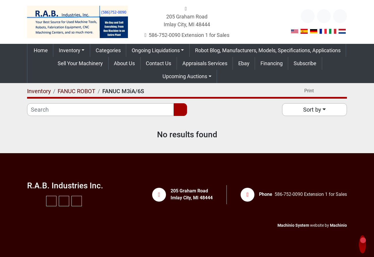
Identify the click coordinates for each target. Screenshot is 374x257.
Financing (271, 63)
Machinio (338, 225)
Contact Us (158, 63)
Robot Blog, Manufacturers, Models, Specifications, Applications (268, 50)
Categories (108, 50)
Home (41, 50)
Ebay (244, 63)
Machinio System (293, 225)
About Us (124, 63)
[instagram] (340, 16)
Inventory (69, 50)
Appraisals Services (204, 63)
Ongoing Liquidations (156, 50)
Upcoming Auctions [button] (185, 76)
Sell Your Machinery (80, 63)
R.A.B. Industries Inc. (65, 185)
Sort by (312, 109)
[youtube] (324, 16)
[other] (308, 16)
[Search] (100, 109)
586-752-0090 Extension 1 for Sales (189, 35)
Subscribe (305, 63)
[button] (71, 50)
